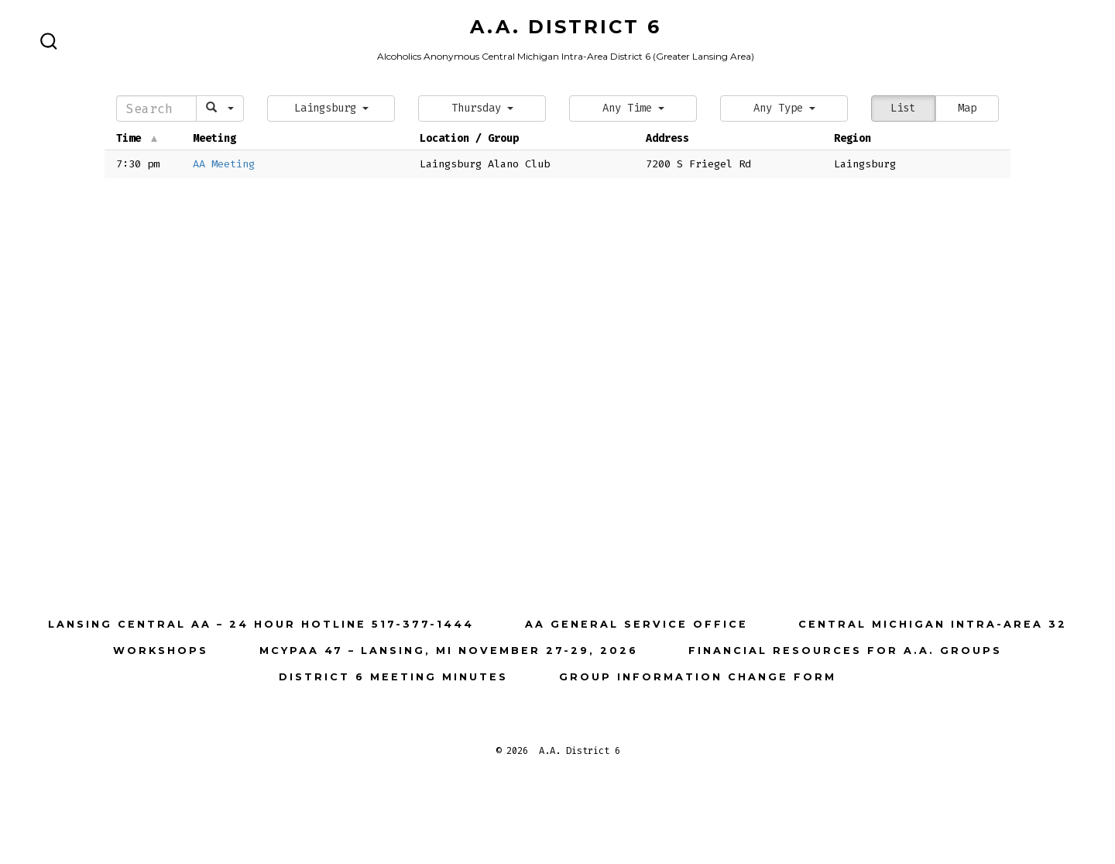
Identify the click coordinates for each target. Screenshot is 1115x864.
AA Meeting (224, 163)
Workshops (160, 650)
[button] (331, 108)
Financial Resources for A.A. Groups (845, 650)
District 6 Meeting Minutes (393, 677)
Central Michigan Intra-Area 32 (932, 624)
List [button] (902, 108)
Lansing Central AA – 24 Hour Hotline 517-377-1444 (261, 624)
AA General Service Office (636, 624)
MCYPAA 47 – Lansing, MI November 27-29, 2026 (448, 650)
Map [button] (967, 108)
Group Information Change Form (697, 677)
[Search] (156, 108)
